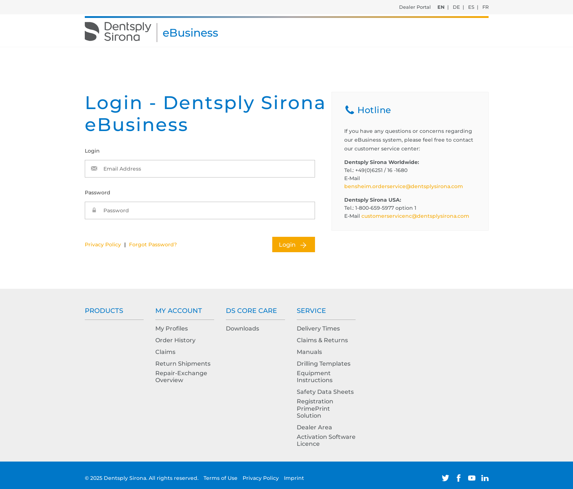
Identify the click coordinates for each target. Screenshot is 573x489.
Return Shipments (182, 363)
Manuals (309, 351)
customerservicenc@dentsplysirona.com (415, 216)
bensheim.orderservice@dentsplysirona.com (403, 186)
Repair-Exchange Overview (181, 377)
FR (485, 7)
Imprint (294, 478)
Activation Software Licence (326, 440)
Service (311, 311)
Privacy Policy (103, 244)
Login (287, 244)
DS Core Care (251, 311)
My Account (178, 311)
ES (471, 7)
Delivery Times (318, 328)
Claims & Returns (322, 340)
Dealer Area (314, 427)
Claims (165, 351)
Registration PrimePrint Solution (315, 408)
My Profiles (171, 328)
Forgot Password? (153, 244)
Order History (175, 340)
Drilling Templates (323, 363)
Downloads (242, 328)
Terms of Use (221, 478)
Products (104, 311)
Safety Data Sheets (325, 391)
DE (456, 7)
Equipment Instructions (315, 377)
